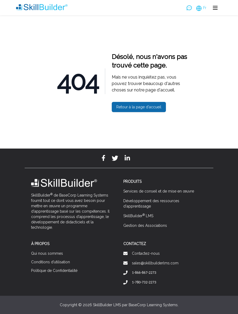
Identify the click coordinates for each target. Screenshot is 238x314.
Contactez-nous (146, 253)
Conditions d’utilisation (50, 262)
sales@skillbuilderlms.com (155, 263)
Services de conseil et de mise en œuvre (158, 191)
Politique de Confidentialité (54, 270)
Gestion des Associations (145, 225)
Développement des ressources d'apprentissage (151, 203)
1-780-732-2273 (144, 282)
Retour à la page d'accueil (138, 107)
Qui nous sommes (47, 253)
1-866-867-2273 (144, 272)
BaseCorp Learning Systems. (153, 305)
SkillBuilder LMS (138, 215)
